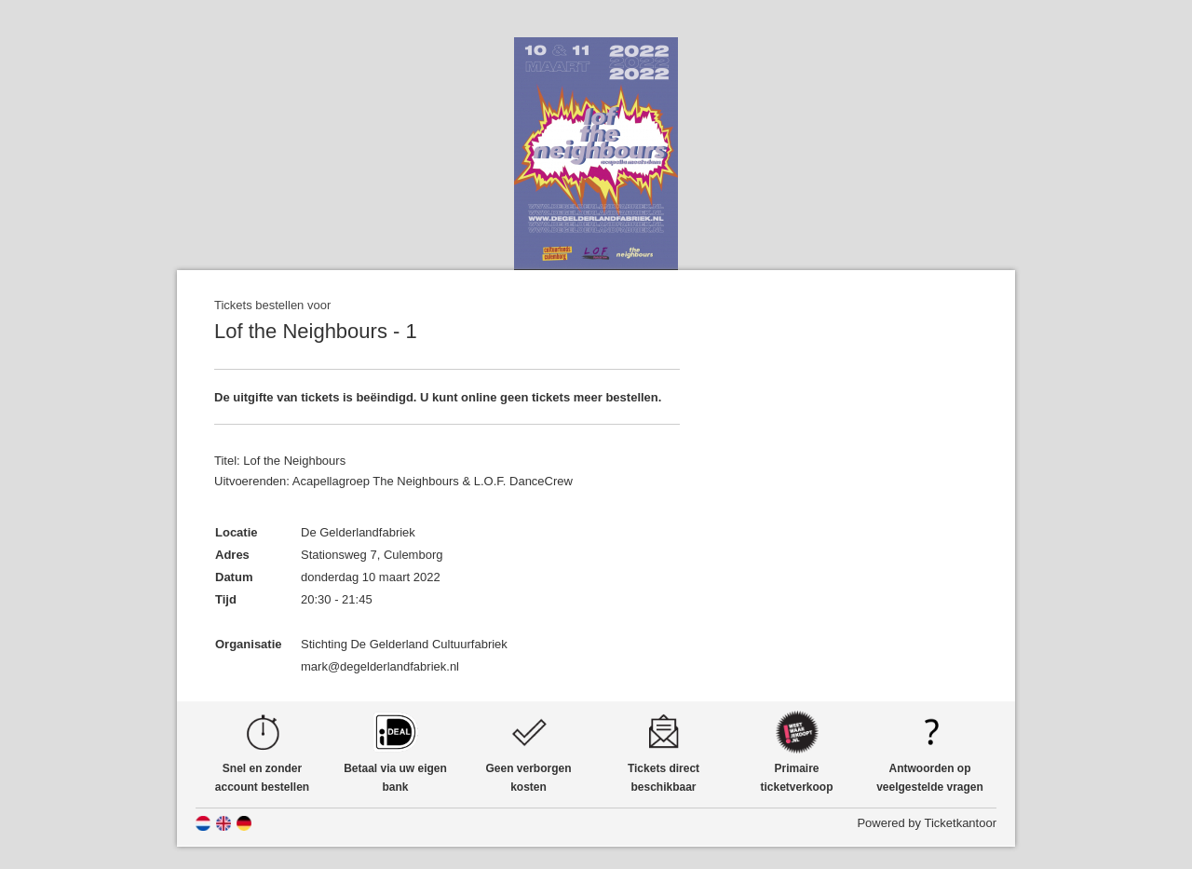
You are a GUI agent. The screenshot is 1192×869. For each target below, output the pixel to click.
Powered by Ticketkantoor (926, 823)
